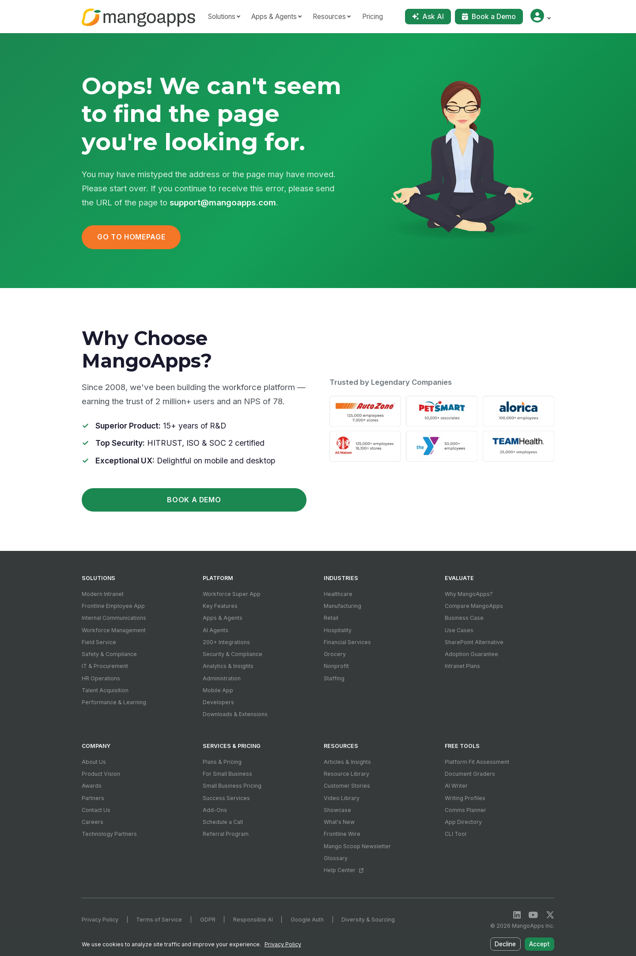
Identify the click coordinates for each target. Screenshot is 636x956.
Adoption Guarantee (471, 654)
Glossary (336, 858)
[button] (540, 17)
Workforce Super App (232, 594)
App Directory (463, 822)
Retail (331, 618)
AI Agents (215, 630)
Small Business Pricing (232, 785)
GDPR (208, 919)
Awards (92, 785)
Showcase (337, 810)
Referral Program (226, 834)
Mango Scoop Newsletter (357, 846)
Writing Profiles (465, 798)
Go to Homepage (131, 237)
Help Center (343, 870)
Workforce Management (114, 630)
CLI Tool (455, 834)
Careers (92, 822)
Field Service (99, 642)
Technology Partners (109, 834)
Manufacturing (342, 606)
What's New (339, 822)
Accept (540, 945)
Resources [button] (329, 16)
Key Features (220, 606)
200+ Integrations (226, 642)
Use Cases (459, 630)
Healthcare (338, 594)
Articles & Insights (347, 762)
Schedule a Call (223, 822)
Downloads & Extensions (235, 714)
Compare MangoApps (474, 606)
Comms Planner (465, 810)
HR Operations (101, 678)
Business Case (464, 618)
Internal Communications (114, 618)
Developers (218, 702)
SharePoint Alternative (474, 642)
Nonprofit (336, 666)
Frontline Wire (342, 834)
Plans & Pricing (222, 762)
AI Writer (456, 785)
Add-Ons (215, 810)
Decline (507, 945)
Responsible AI (253, 919)
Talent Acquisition (105, 690)
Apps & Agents (222, 618)
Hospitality (338, 630)
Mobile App (218, 690)
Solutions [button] (221, 16)
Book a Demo (488, 16)
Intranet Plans (462, 666)
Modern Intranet (103, 594)
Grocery (335, 654)
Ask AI (428, 16)
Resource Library (346, 773)
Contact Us (96, 810)
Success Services (226, 798)
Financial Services (347, 642)
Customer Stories (347, 785)
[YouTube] (533, 915)
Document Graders (470, 773)
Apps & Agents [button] (274, 16)
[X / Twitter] (550, 915)
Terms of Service (159, 919)
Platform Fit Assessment (477, 762)
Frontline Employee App (113, 606)
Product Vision (101, 773)
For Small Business (227, 773)
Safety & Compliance (109, 654)
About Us (94, 762)
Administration (222, 678)
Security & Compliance (232, 654)
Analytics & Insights (228, 666)
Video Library (342, 798)
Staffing (334, 678)
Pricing (372, 16)
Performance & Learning (114, 702)
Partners (93, 798)
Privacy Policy (100, 919)
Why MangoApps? (469, 594)
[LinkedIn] (517, 915)
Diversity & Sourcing (368, 919)
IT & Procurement (105, 666)
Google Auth (307, 919)
